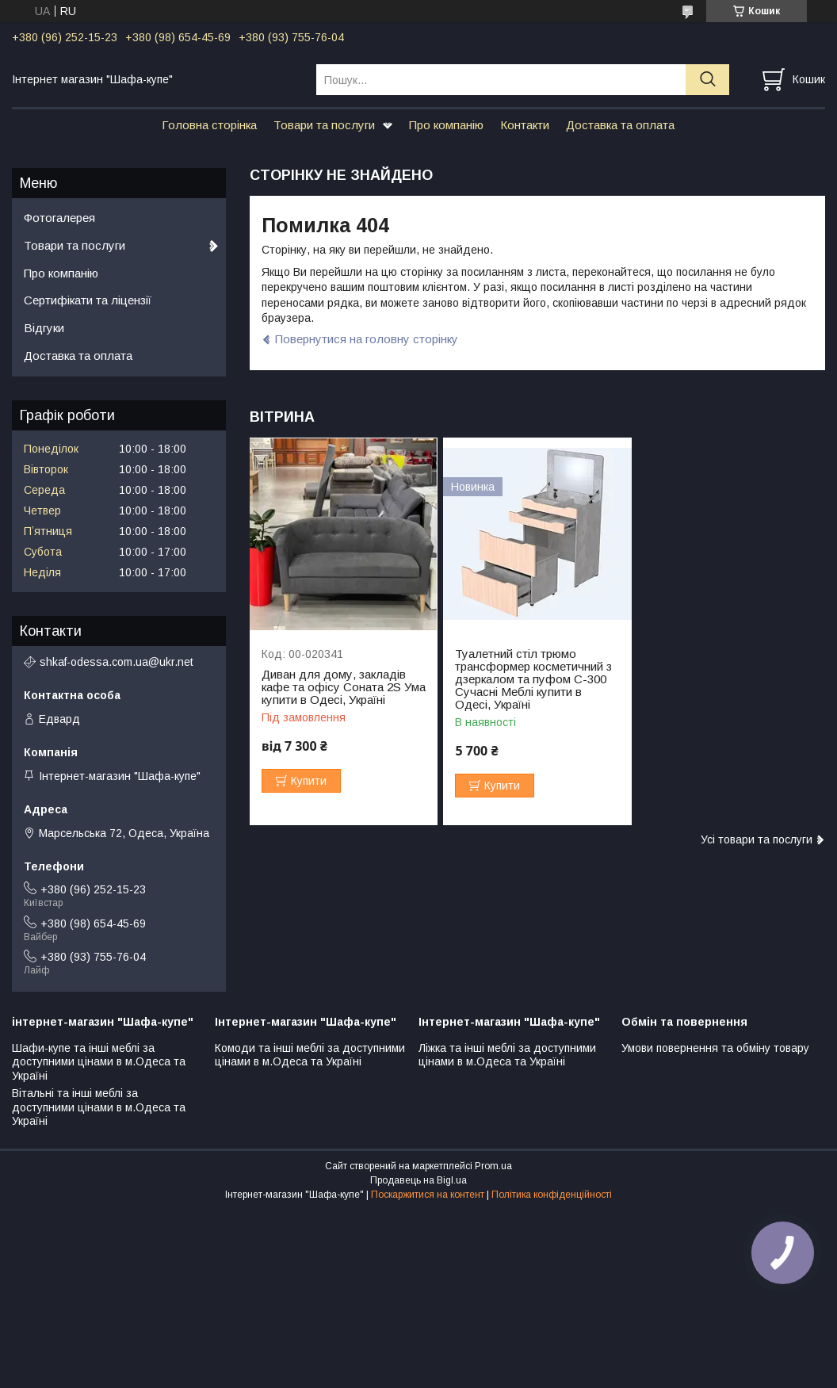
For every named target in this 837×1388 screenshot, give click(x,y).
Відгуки (44, 328)
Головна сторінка (209, 125)
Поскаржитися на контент (427, 1194)
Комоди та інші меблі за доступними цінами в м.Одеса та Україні (310, 1055)
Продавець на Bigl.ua (418, 1180)
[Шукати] (707, 79)
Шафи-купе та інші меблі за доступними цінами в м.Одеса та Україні (98, 1062)
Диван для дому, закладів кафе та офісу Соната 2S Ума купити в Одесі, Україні (344, 687)
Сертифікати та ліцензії (87, 300)
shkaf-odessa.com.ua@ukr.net (116, 662)
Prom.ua (493, 1166)
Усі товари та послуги (756, 839)
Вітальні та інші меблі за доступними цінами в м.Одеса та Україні (98, 1107)
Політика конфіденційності (551, 1194)
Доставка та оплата (620, 125)
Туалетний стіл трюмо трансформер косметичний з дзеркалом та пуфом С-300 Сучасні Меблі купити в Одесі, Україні (533, 679)
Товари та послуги (324, 125)
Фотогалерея (59, 217)
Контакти (524, 125)
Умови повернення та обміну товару (715, 1048)
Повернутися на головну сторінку (366, 339)
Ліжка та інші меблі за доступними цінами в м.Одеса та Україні (507, 1055)
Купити (309, 780)
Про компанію (446, 125)
